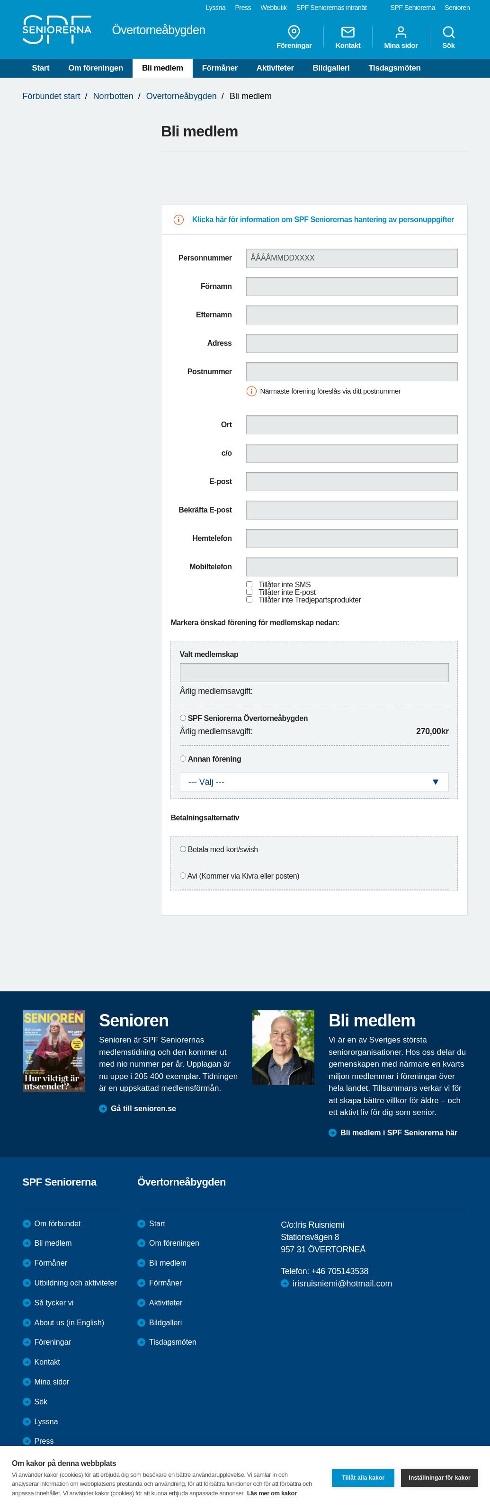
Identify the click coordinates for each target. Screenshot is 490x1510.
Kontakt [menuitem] (347, 37)
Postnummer (209, 372)
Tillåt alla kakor (363, 1477)
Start (41, 67)
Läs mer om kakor (272, 1493)
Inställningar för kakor (440, 1477)
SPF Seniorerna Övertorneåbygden (248, 718)
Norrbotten (113, 96)
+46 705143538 (340, 1271)
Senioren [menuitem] (457, 7)
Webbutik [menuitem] (273, 7)
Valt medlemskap (209, 654)
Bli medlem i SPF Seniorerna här (398, 1133)
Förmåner (220, 67)
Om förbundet (58, 1224)
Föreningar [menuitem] (294, 37)
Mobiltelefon (210, 567)
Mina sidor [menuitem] (401, 37)
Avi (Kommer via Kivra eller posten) (243, 876)
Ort (226, 425)
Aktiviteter (275, 67)
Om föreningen (95, 67)
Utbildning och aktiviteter (76, 1283)
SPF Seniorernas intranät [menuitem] (331, 7)
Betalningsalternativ (204, 818)
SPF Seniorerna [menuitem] (413, 7)
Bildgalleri (331, 67)
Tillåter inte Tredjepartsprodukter (309, 600)
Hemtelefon (212, 538)
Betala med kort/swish (223, 849)
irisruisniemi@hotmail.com (342, 1283)
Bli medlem (162, 67)
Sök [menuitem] (449, 37)
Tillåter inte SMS (284, 585)
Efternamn (214, 315)
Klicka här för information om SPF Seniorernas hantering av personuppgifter (323, 220)
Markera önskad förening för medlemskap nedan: (254, 623)
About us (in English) (70, 1323)
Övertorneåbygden (181, 96)
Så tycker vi (54, 1303)
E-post (220, 481)
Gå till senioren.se (143, 1109)
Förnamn (216, 286)
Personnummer (205, 258)
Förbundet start (51, 96)
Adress (219, 343)
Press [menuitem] (243, 7)
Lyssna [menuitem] (216, 7)
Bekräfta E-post (205, 510)
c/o (227, 453)
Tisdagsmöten (394, 67)
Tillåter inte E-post (286, 592)
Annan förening (214, 759)
